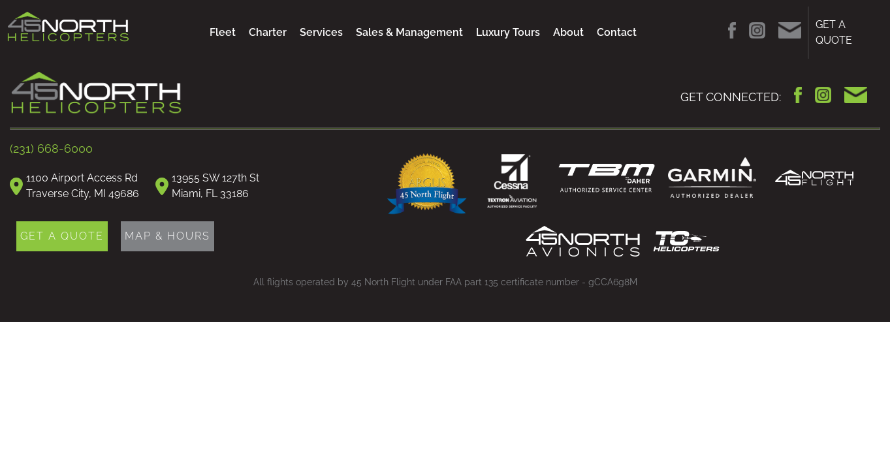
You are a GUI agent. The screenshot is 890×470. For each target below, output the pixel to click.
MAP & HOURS (167, 236)
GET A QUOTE (834, 32)
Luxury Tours (508, 32)
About (568, 32)
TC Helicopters (686, 241)
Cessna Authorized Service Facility (512, 183)
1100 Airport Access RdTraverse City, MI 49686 (82, 186)
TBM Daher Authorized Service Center (606, 178)
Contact (617, 32)
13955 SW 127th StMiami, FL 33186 (215, 186)
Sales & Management (409, 32)
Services (321, 32)
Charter (268, 32)
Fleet (223, 32)
